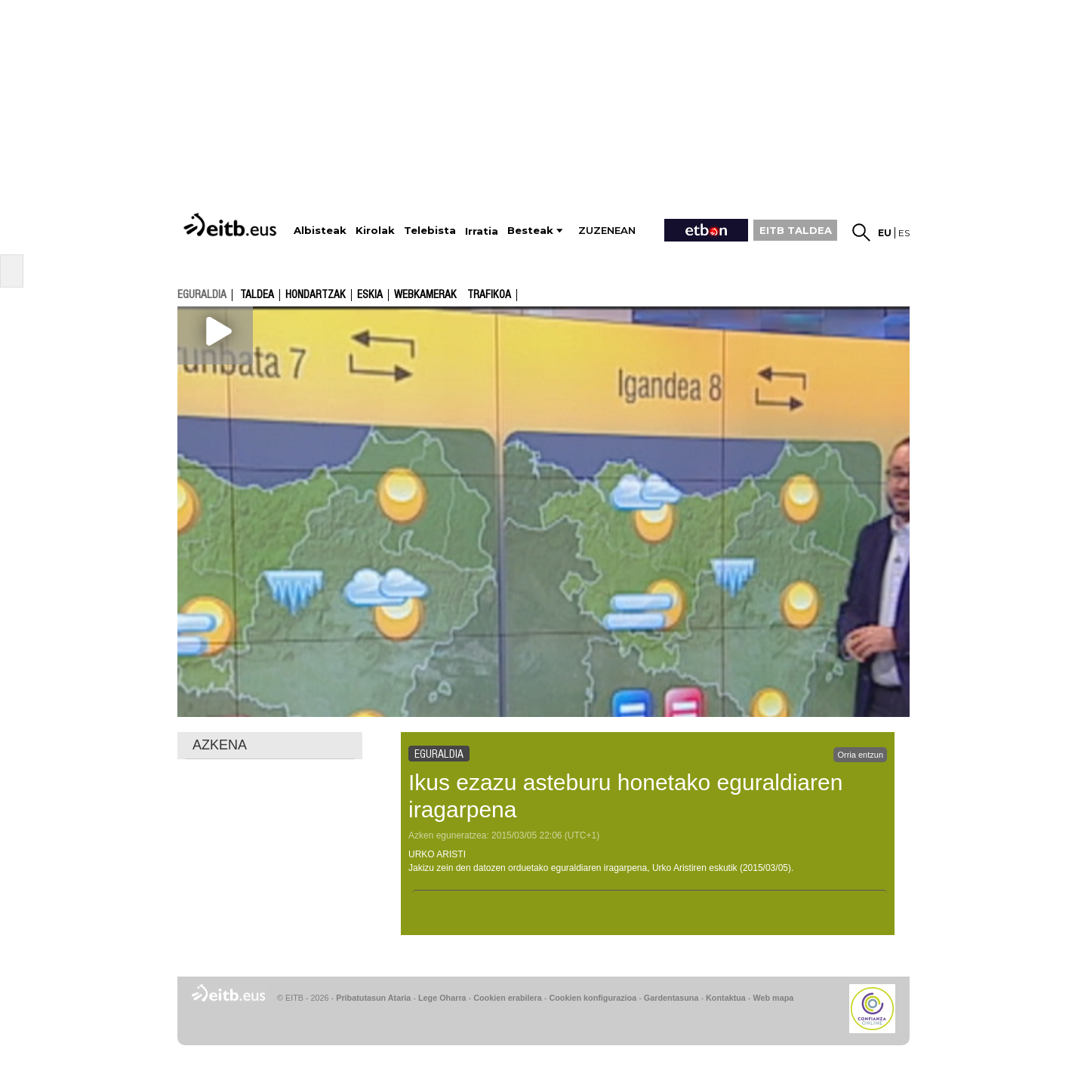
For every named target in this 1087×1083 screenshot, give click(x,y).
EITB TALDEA (795, 230)
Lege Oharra (442, 997)
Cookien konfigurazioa (592, 997)
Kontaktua (726, 997)
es (904, 232)
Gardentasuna (671, 997)
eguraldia (201, 294)
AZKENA (219, 744)
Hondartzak (315, 295)
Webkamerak (425, 295)
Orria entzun (860, 754)
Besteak (530, 230)
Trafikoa (489, 295)
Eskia (370, 295)
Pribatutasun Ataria (373, 997)
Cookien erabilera (507, 997)
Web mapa (773, 997)
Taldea (257, 295)
